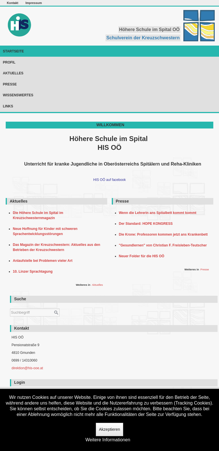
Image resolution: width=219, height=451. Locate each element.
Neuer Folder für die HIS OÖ (142, 256)
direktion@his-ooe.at (27, 368)
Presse (10, 84)
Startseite (13, 51)
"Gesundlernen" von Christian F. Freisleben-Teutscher (164, 245)
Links (8, 106)
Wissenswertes (18, 95)
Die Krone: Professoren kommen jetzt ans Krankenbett (164, 234)
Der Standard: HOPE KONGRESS (147, 224)
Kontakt (12, 3)
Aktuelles (13, 73)
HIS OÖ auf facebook (109, 180)
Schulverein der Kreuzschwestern (143, 37)
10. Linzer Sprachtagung (33, 272)
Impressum (33, 3)
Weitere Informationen (107, 439)
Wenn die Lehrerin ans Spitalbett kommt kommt (158, 213)
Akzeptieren (109, 429)
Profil (9, 62)
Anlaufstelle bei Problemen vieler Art (43, 261)
